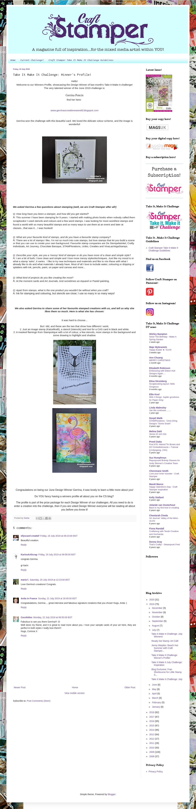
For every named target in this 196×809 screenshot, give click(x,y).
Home (13, 60)
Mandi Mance (156, 484)
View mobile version (74, 693)
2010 (152, 747)
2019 (152, 604)
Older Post (130, 687)
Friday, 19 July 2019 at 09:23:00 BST (58, 536)
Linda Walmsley (157, 407)
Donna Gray (155, 542)
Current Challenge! (32, 60)
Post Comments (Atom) (38, 701)
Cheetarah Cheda (158, 515)
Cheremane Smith (158, 471)
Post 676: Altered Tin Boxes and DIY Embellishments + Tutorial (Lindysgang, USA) (164, 447)
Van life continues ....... (160, 410)
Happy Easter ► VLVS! (160, 350)
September (158, 621)
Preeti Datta (155, 441)
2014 (152, 730)
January (156, 707)
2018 (152, 712)
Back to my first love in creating (164, 507)
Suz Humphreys (157, 457)
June (154, 684)
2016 (152, 721)
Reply (24, 544)
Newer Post (19, 687)
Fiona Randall (156, 528)
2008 (152, 756)
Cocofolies (26, 617)
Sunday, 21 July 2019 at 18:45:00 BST (57, 598)
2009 (152, 752)
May (154, 689)
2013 (152, 734)
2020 (152, 599)
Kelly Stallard (156, 497)
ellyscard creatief (30, 536)
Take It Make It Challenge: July (166, 679)
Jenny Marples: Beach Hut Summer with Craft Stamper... (164, 648)
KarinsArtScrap (29, 554)
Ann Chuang (156, 357)
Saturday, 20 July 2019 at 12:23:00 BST (50, 579)
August (156, 625)
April (154, 693)
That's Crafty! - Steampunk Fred (164, 544)
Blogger (111, 794)
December (157, 608)
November (157, 612)
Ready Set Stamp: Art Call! (165, 641)
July (154, 630)
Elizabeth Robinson (159, 368)
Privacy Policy (156, 771)
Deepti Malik (155, 418)
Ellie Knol (154, 394)
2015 (152, 725)
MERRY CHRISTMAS (159, 360)
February (157, 702)
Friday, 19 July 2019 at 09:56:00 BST (57, 554)
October (156, 616)
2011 (152, 743)
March (155, 698)
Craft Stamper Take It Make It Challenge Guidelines (81, 60)
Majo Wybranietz (158, 347)
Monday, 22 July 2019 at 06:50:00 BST (52, 617)
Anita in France (29, 598)
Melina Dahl (155, 431)
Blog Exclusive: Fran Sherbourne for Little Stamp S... (166, 672)
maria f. (25, 579)
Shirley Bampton (158, 334)
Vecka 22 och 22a (157, 434)
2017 (152, 717)
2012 (152, 738)
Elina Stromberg (158, 381)
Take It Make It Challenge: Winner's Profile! (164, 656)
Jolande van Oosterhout (162, 505)
